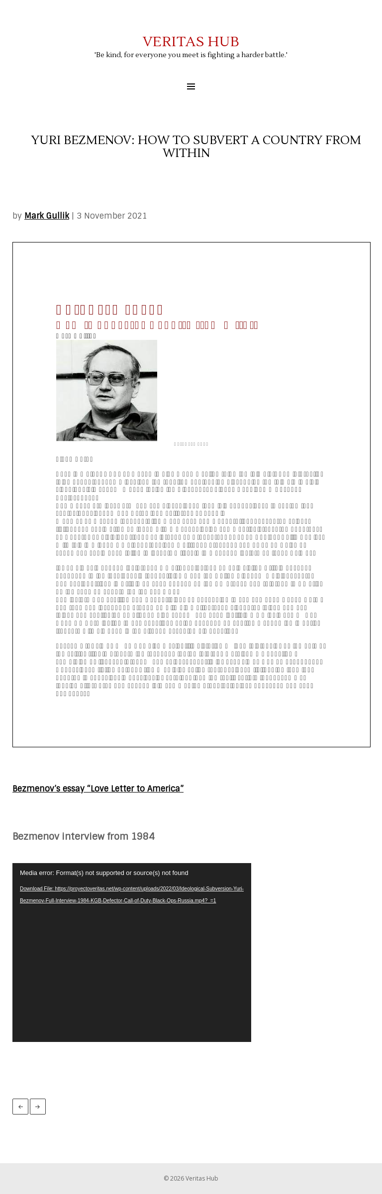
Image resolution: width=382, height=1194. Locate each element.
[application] (131, 952)
